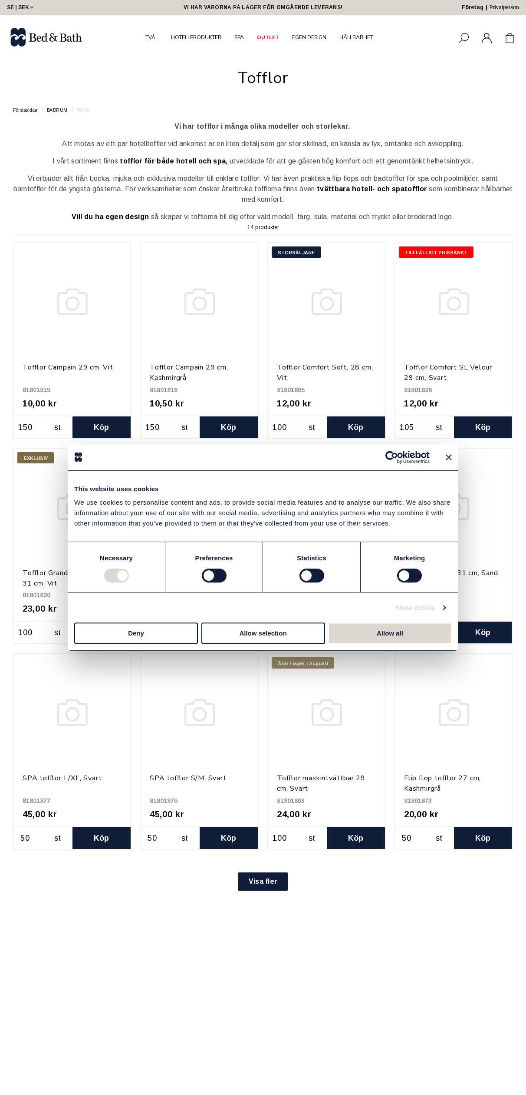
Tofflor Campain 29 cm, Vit (68, 367)
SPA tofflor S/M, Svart (188, 778)
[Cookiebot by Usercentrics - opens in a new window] (392, 457)
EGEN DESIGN (309, 37)
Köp (101, 427)
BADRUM (57, 110)
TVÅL (151, 37)
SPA (239, 37)
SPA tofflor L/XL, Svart (62, 778)
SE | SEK (21, 7)
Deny (136, 633)
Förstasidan (25, 110)
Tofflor (84, 110)
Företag (472, 7)
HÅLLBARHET (356, 37)
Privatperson (504, 7)
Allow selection (262, 633)
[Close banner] (449, 457)
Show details (415, 607)
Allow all (390, 633)
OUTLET (268, 37)
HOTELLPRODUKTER (196, 37)
